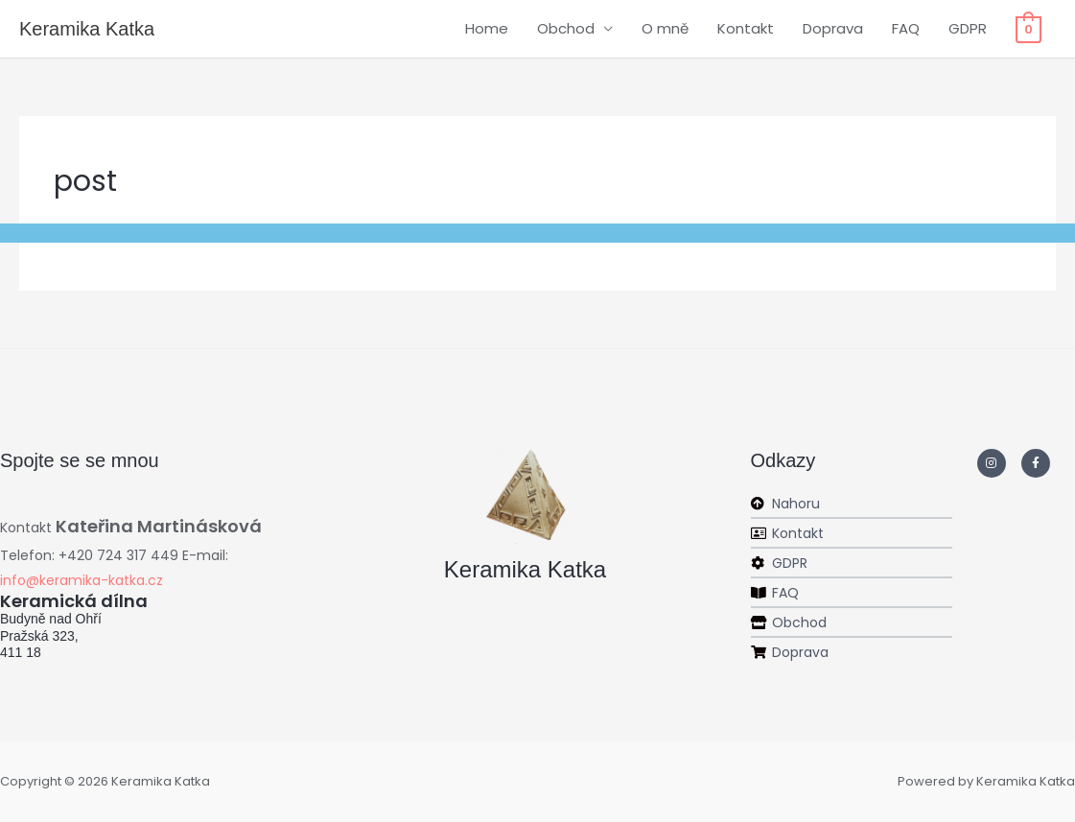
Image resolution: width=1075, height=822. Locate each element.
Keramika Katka (86, 28)
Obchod (566, 28)
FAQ (906, 28)
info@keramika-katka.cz (81, 580)
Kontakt (745, 28)
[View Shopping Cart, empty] (1028, 28)
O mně (665, 28)
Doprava (833, 28)
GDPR (967, 28)
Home (486, 28)
